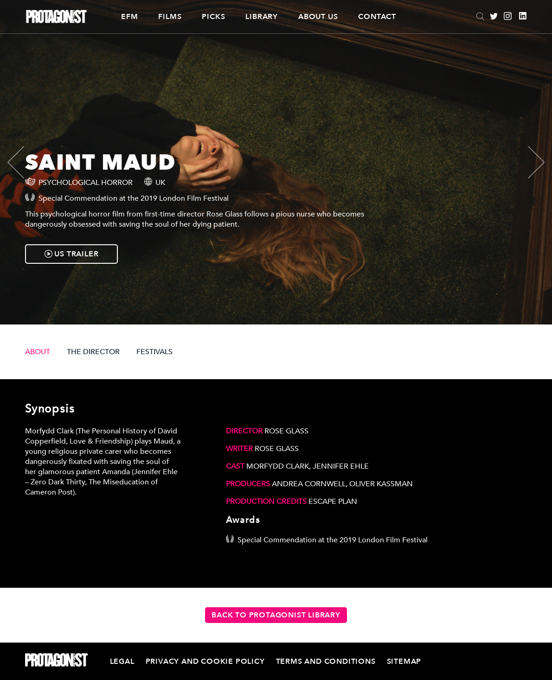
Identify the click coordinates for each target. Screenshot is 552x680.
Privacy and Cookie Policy (205, 661)
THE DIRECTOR (93, 352)
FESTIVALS (154, 352)
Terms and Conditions (326, 661)
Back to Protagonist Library (276, 615)
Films (169, 17)
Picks (213, 17)
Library (261, 17)
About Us (318, 17)
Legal (122, 661)
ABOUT (37, 352)
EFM (129, 17)
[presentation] (23, 162)
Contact (377, 17)
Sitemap (404, 661)
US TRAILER (72, 254)
